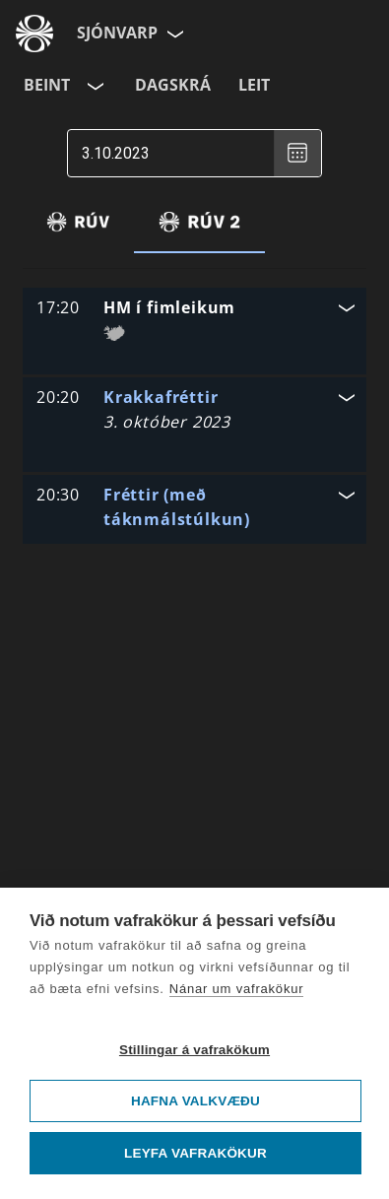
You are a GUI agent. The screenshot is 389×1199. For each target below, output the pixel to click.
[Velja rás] (93, 85)
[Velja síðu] (173, 33)
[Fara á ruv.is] (34, 33)
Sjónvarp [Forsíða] (117, 32)
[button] (194, 318)
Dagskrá (173, 85)
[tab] (78, 221)
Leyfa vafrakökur (195, 1153)
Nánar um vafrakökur (236, 988)
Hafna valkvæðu (195, 1101)
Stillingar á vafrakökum (194, 1049)
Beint (47, 85)
